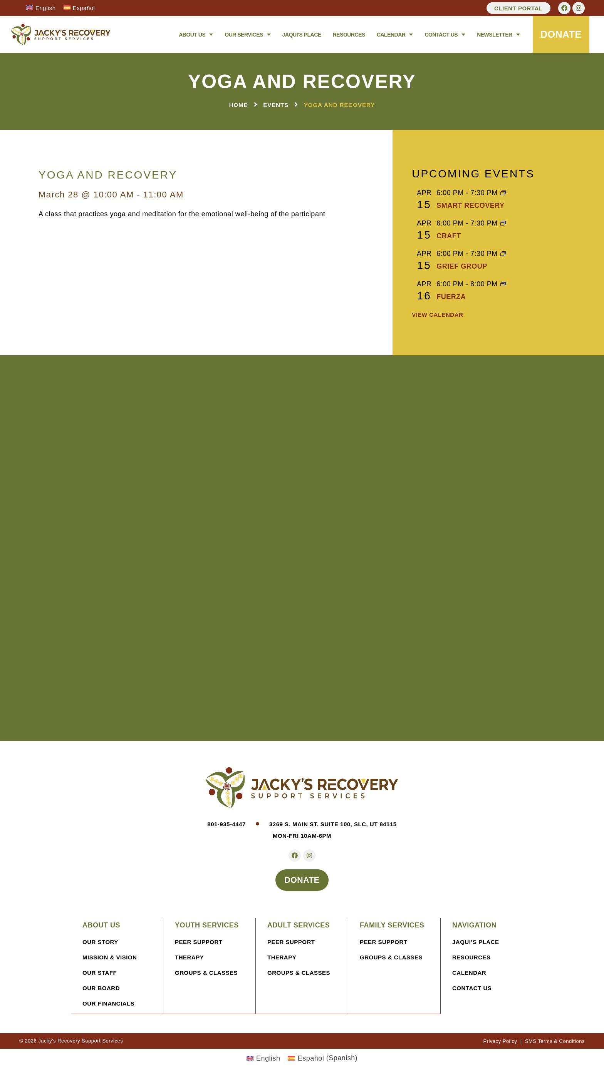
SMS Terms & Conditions (555, 1043)
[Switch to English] (41, 7)
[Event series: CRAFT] (503, 224)
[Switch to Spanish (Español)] (322, 1060)
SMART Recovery (470, 205)
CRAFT (448, 236)
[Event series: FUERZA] (503, 284)
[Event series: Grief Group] (503, 254)
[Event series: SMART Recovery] (503, 193)
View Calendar (437, 315)
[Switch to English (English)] (263, 1060)
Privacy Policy (500, 1043)
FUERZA (451, 297)
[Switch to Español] (79, 7)
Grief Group (461, 266)
